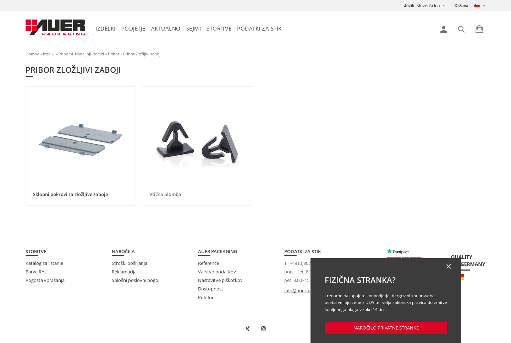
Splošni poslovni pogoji (136, 280)
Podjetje (133, 28)
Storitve (219, 28)
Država (461, 5)
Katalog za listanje (44, 263)
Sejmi (193, 28)
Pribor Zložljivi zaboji (142, 53)
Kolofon (206, 297)
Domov (32, 53)
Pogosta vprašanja (45, 280)
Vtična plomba (165, 194)
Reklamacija (124, 271)
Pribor (113, 53)
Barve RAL (36, 271)
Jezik (409, 5)
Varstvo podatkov (217, 271)
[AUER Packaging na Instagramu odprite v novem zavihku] (263, 328)
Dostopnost (210, 288)
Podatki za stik (259, 28)
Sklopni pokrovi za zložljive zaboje (70, 194)
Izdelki (105, 28)
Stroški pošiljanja (129, 263)
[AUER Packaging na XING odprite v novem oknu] (247, 328)
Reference (208, 263)
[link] (444, 29)
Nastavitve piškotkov (220, 280)
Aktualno (166, 28)
